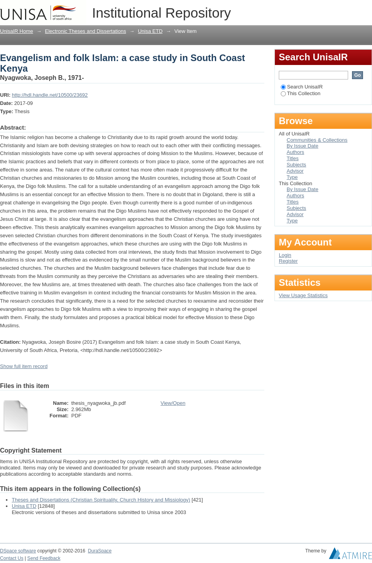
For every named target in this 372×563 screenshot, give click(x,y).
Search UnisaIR (302, 87)
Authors (295, 152)
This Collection (300, 93)
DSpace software (18, 551)
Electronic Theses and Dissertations (85, 31)
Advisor (295, 171)
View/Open (173, 403)
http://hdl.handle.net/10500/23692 (50, 95)
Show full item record (23, 366)
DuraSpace (99, 551)
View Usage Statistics (303, 295)
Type (292, 177)
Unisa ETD (150, 31)
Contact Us (11, 558)
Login (365, 10)
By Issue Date (302, 146)
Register (288, 261)
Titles (293, 158)
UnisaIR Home (16, 31)
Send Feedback (44, 558)
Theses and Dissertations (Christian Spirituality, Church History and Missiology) (101, 500)
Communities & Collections (317, 140)
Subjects (296, 165)
